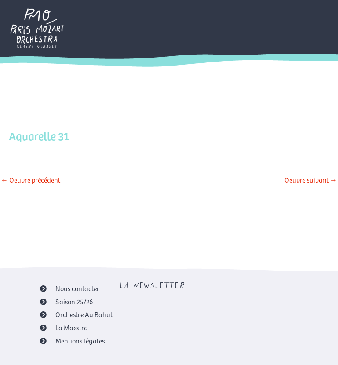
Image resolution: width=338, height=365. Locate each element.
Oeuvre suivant (310, 179)
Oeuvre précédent (30, 179)
